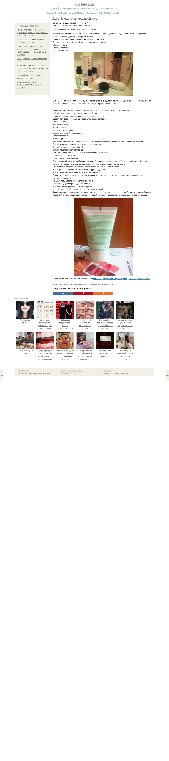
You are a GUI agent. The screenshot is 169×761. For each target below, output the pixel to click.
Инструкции (105, 12)
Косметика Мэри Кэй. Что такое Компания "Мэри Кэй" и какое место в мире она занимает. (32, 68)
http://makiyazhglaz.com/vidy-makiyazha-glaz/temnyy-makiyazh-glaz (121, 279)
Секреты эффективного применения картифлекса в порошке (29, 85)
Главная (51, 12)
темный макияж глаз (107, 284)
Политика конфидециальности (69, 373)
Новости (62, 12)
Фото (116, 12)
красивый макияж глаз (79, 284)
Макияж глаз (84, 4)
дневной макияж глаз (66, 284)
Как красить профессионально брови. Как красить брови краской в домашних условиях (32, 32)
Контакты (63, 370)
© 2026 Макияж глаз (23, 370)
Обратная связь (108, 370)
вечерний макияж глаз (93, 284)
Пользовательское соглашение (75, 370)
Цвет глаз (91, 12)
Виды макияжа (76, 12)
